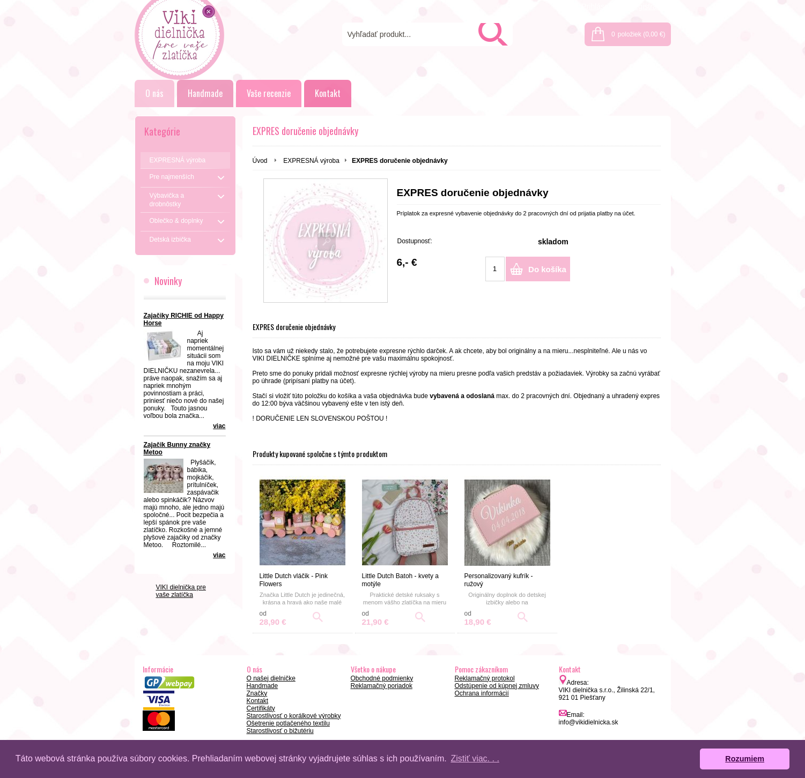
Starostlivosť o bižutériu (280, 731)
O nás (154, 93)
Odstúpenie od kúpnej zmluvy (497, 686)
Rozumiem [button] (744, 758)
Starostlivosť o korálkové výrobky (294, 716)
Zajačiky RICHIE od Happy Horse (184, 319)
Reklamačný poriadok (381, 686)
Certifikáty (261, 708)
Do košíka (547, 269)
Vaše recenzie (269, 93)
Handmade (205, 93)
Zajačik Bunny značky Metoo (177, 448)
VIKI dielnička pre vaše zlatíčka (181, 591)
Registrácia (647, 6)
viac (219, 426)
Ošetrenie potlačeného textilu (288, 723)
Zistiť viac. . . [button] (474, 758)
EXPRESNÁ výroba (311, 160)
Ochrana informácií (482, 693)
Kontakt (328, 93)
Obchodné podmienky (382, 678)
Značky (257, 693)
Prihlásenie (599, 6)
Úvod (260, 160)
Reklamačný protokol (485, 678)
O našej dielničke (271, 678)
